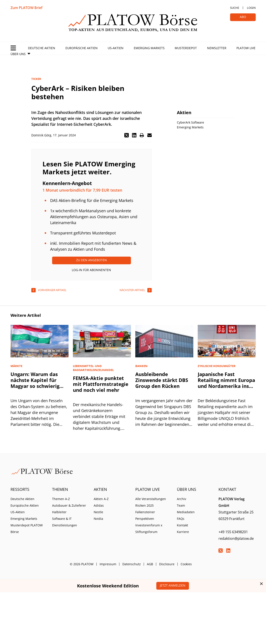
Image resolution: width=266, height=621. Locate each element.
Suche (234, 8)
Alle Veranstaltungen (150, 499)
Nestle (98, 512)
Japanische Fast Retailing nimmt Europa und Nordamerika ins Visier (226, 383)
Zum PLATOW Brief (26, 7)
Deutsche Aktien (41, 48)
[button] (126, 135)
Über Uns (18, 54)
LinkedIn (228, 550)
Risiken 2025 (144, 505)
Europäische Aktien (81, 48)
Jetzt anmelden (172, 585)
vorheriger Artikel (52, 290)
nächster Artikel (132, 290)
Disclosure (166, 564)
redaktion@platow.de (236, 538)
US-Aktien (115, 48)
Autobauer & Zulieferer (69, 505)
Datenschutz (131, 564)
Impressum (108, 564)
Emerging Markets (149, 48)
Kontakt (182, 525)
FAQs (180, 519)
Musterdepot (186, 48)
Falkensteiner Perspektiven (145, 515)
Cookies (186, 564)
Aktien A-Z (101, 499)
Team (181, 505)
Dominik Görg (41, 135)
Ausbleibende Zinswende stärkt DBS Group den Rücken (161, 380)
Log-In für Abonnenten (91, 270)
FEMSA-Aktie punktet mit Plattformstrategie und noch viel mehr (100, 384)
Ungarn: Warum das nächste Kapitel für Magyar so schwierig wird (35, 383)
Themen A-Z (61, 499)
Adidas (99, 505)
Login (251, 8)
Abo (243, 17)
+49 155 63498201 (233, 531)
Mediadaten (186, 512)
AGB (150, 564)
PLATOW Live (245, 48)
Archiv (181, 499)
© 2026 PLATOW (81, 564)
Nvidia (98, 519)
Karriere (183, 532)
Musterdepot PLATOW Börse (27, 528)
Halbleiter (59, 512)
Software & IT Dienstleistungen (64, 522)
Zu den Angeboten (91, 260)
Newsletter (216, 48)
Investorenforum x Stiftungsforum (148, 528)
